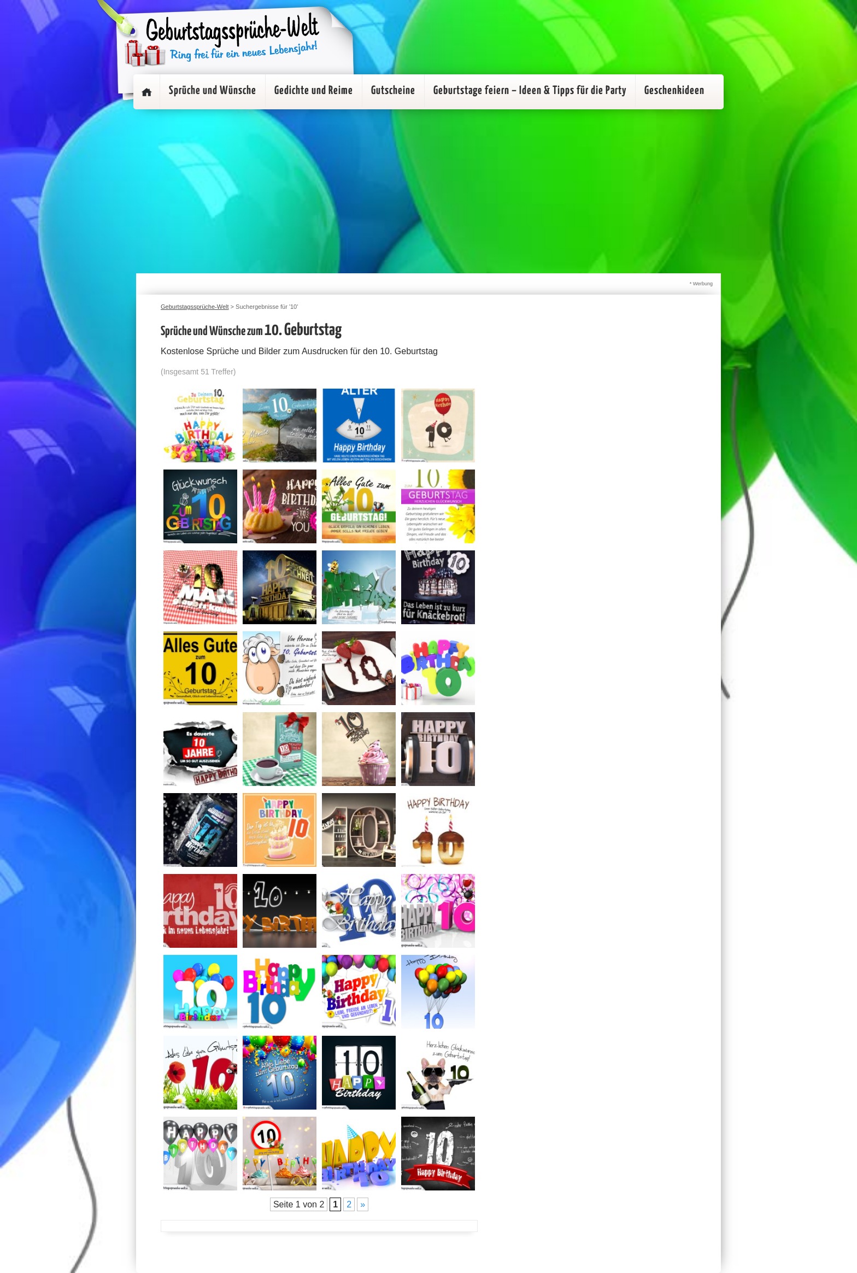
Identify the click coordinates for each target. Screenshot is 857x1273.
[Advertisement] (428, 191)
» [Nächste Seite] (362, 1204)
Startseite (146, 91)
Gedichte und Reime (313, 90)
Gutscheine (393, 90)
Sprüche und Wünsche (212, 90)
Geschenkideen (674, 90)
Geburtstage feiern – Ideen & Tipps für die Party (529, 90)
